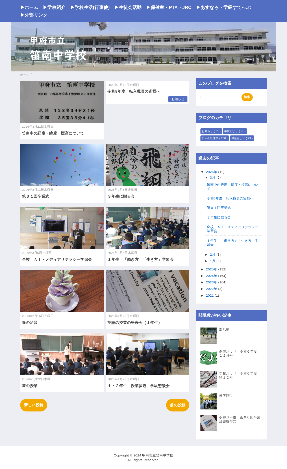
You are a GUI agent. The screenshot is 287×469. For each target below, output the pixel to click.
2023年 (212, 282)
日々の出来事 (210, 138)
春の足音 (29, 323)
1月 (213, 261)
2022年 (212, 289)
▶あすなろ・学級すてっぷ (223, 7)
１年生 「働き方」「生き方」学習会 (140, 259)
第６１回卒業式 (35, 196)
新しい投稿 (33, 405)
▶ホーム (29, 7)
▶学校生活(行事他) (90, 7)
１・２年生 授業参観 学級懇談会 (138, 386)
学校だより (231, 131)
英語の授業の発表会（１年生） (134, 323)
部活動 (224, 329)
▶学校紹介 (54, 7)
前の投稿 (177, 405)
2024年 (212, 276)
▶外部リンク (34, 15)
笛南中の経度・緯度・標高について (53, 133)
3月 (213, 177)
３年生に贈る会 (121, 196)
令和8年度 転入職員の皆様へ (133, 91)
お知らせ (178, 99)
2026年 (212, 172)
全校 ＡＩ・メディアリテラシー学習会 (57, 259)
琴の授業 (29, 386)
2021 (210, 295)
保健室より (238, 138)
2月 (213, 254)
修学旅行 (226, 395)
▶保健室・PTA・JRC (168, 7)
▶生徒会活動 (127, 7)
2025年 (212, 269)
